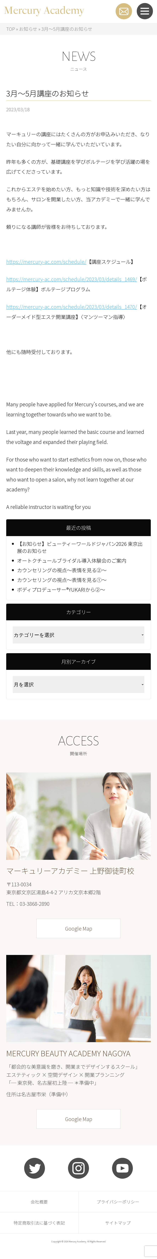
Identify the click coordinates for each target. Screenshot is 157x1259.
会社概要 (39, 1202)
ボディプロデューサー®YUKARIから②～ (61, 589)
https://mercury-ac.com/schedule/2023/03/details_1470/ (71, 306)
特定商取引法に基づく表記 (39, 1223)
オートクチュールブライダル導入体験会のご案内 (71, 560)
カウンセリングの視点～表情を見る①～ (62, 579)
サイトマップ (118, 1223)
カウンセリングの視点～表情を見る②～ (62, 570)
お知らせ (28, 28)
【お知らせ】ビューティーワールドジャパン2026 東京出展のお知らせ (80, 547)
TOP (10, 28)
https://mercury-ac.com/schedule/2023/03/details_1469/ (71, 279)
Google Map (78, 928)
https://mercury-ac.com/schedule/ (46, 261)
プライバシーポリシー (118, 1202)
